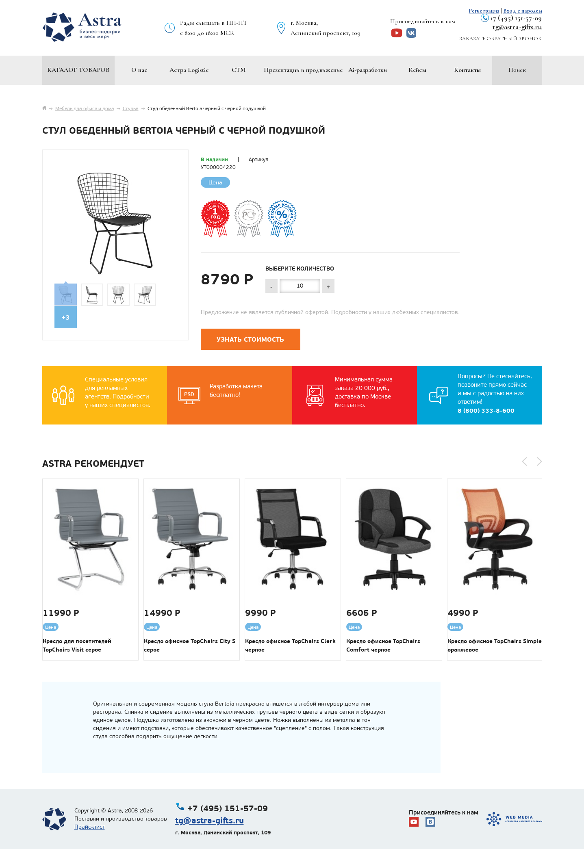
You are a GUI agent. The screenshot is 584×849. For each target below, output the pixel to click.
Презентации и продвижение (303, 70)
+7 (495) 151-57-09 (516, 17)
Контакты (467, 70)
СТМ (239, 70)
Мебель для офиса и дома (84, 108)
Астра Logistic (189, 70)
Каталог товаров (78, 70)
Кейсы (417, 70)
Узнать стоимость (250, 339)
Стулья (131, 108)
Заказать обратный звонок (500, 38)
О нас (139, 70)
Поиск (517, 70)
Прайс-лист (89, 826)
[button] (524, 461)
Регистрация (484, 10)
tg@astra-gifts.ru (517, 26)
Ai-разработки (367, 70)
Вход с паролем (522, 10)
